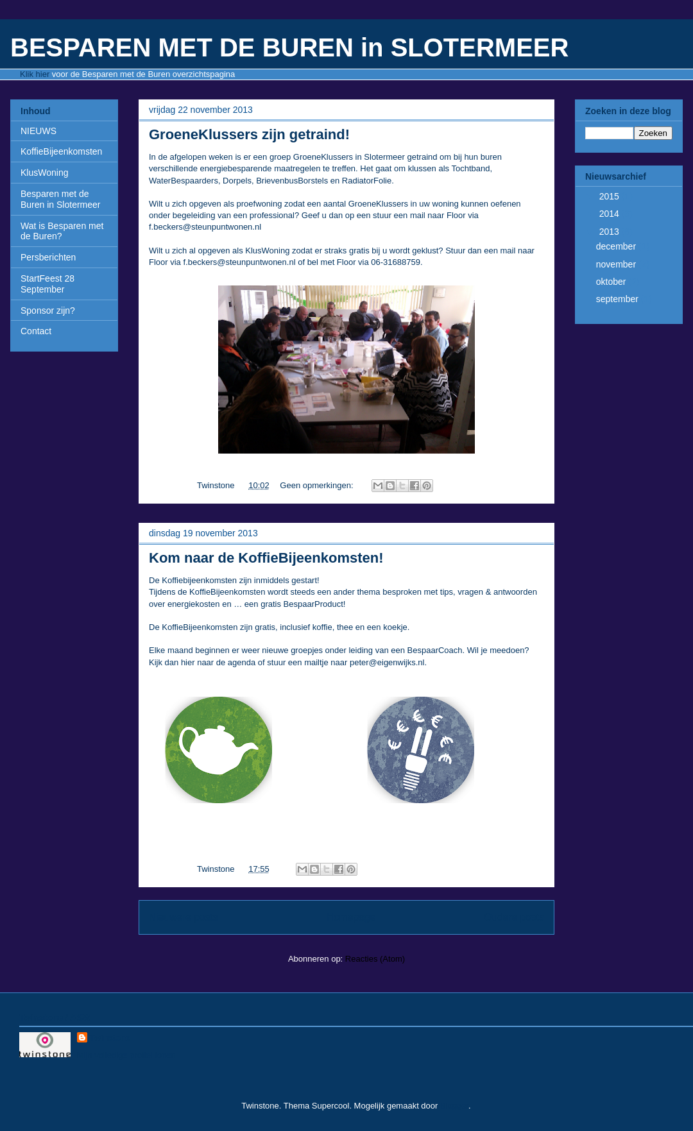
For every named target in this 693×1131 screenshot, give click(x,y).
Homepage (351, 917)
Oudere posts (514, 917)
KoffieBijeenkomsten (61, 151)
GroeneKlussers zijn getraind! (249, 134)
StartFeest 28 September (47, 283)
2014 (610, 213)
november (617, 264)
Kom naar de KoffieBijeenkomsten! (266, 558)
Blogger (454, 1105)
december (617, 246)
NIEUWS (38, 131)
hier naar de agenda (218, 662)
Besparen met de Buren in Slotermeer (61, 199)
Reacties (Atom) (375, 959)
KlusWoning (44, 172)
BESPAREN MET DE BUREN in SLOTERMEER (289, 47)
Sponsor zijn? (48, 310)
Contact (36, 331)
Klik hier (34, 74)
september (618, 299)
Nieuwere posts (183, 917)
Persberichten (48, 257)
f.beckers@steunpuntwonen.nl (205, 227)
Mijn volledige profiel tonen (126, 1055)
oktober (612, 281)
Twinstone (110, 1037)
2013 (610, 231)
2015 (610, 196)
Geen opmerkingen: (317, 485)
